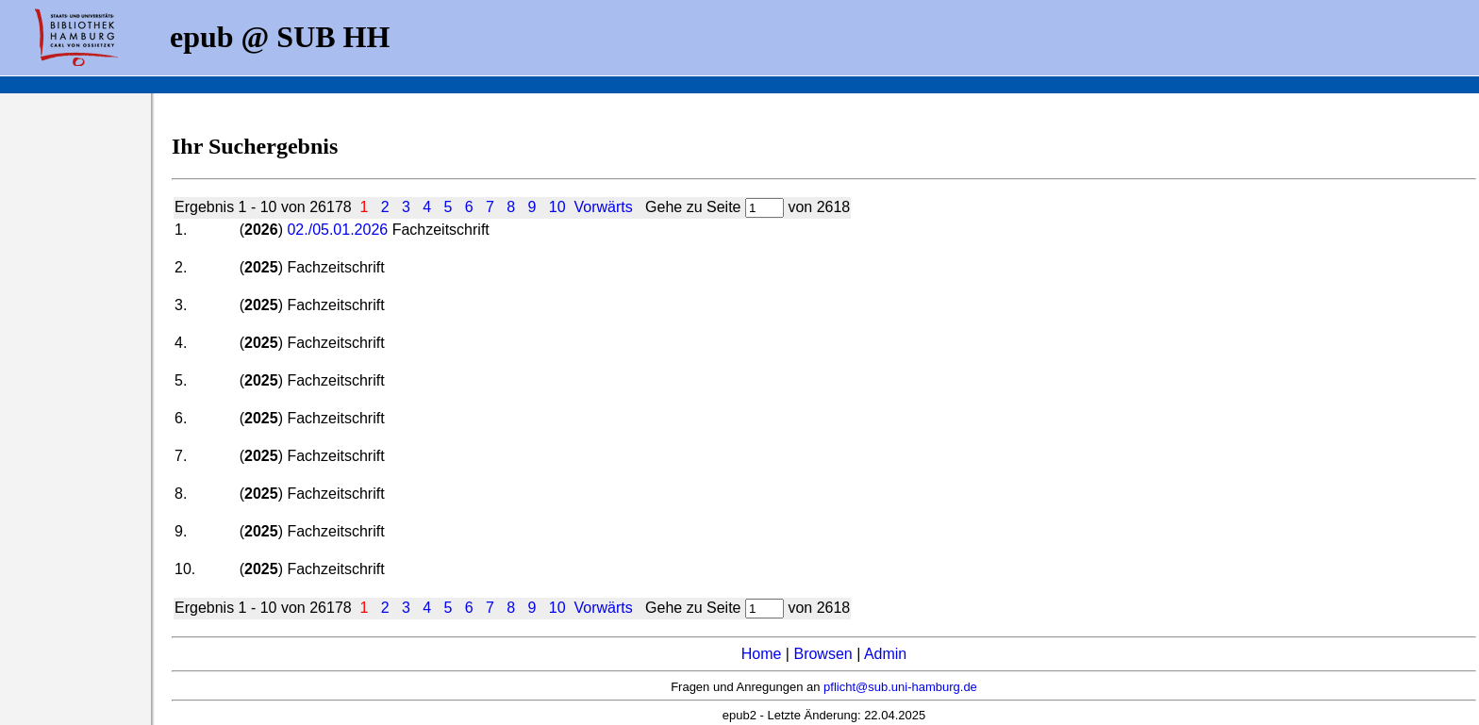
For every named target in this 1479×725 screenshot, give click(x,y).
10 (557, 207)
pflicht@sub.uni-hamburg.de (900, 687)
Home (761, 654)
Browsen (822, 654)
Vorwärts (603, 207)
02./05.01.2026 (337, 230)
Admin (885, 654)
